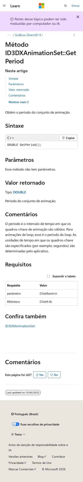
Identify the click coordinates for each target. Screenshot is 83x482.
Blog (41, 456)
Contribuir (58, 456)
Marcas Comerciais (21, 469)
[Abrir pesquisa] (65, 6)
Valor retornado (19, 90)
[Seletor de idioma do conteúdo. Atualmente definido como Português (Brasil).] (25, 414)
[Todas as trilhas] (9, 35)
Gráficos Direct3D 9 (28, 35)
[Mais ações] (74, 35)
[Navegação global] (4, 6)
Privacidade (16, 463)
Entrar (76, 6)
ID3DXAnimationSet (20, 326)
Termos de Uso (41, 463)
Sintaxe (13, 78)
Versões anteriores (21, 456)
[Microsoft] (41, 6)
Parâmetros (16, 84)
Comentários (17, 95)
